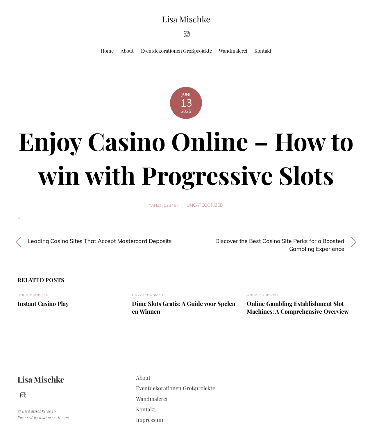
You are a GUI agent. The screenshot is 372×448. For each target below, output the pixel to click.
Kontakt (262, 50)
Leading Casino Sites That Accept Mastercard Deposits (100, 241)
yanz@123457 (164, 205)
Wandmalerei (233, 50)
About (127, 50)
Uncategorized (205, 205)
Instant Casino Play (43, 303)
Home (107, 50)
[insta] (186, 33)
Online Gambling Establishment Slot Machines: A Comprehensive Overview (298, 307)
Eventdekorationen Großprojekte (176, 50)
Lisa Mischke (34, 410)
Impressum (149, 419)
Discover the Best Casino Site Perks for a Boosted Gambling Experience (279, 245)
